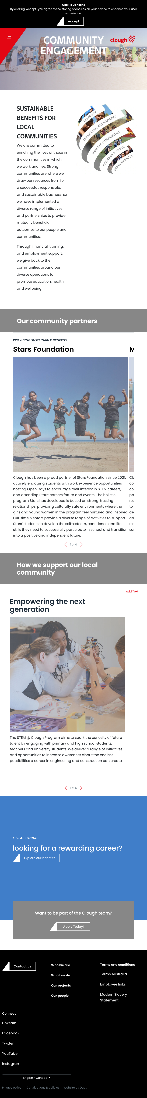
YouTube (10, 1053)
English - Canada (35, 1078)
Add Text (132, 591)
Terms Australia (113, 974)
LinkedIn (9, 1023)
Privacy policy (11, 1088)
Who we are (60, 965)
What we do (60, 975)
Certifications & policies (43, 1088)
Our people (60, 995)
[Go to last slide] (65, 544)
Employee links (113, 984)
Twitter (7, 1043)
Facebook (10, 1033)
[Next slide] (81, 544)
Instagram (11, 1063)
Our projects (61, 985)
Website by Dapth (76, 1088)
